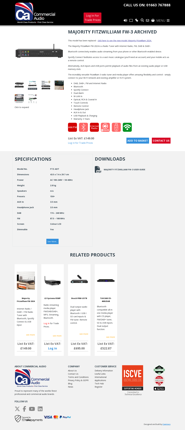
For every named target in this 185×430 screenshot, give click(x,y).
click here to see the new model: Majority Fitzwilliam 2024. (125, 40)
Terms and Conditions (78, 377)
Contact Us (73, 373)
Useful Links (100, 373)
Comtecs (167, 424)
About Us (72, 370)
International (100, 377)
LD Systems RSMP (52, 298)
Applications (100, 380)
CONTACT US (161, 140)
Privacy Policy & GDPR (78, 380)
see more (30, 334)
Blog (70, 383)
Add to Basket (137, 140)
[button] (52, 241)
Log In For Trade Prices (92, 18)
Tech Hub (99, 383)
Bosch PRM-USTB (79, 298)
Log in (52, 348)
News (70, 386)
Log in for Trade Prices (80, 142)
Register (98, 386)
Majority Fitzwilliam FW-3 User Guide (120, 169)
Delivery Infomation (104, 370)
